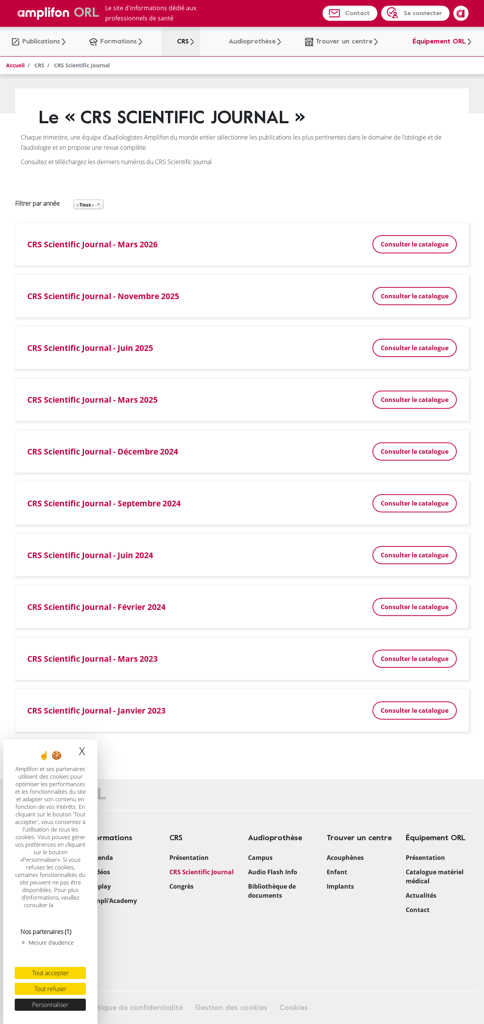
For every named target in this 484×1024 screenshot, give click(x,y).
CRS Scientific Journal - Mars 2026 (92, 244)
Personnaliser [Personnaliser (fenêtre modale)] (50, 1005)
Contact (357, 13)
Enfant (337, 872)
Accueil (15, 65)
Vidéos (100, 872)
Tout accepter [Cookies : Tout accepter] (50, 973)
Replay (100, 886)
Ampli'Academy (113, 901)
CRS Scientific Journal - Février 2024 (96, 606)
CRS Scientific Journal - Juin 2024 (90, 554)
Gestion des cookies (231, 1007)
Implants (340, 886)
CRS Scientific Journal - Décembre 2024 (102, 451)
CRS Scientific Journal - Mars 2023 (92, 658)
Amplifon (460, 13)
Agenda (101, 857)
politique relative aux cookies (51, 908)
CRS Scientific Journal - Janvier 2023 (96, 710)
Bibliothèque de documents (272, 891)
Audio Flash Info (272, 872)
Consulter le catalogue (414, 244)
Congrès (181, 886)
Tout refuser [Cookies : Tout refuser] (50, 989)
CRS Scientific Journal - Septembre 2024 (104, 503)
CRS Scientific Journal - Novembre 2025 (103, 295)
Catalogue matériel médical (435, 876)
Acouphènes (345, 857)
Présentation (189, 857)
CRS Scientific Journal (201, 872)
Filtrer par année (37, 203)
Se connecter (423, 13)
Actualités (421, 895)
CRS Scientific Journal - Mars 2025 (92, 399)
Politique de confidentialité (134, 1007)
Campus (260, 857)
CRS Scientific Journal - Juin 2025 (90, 347)
